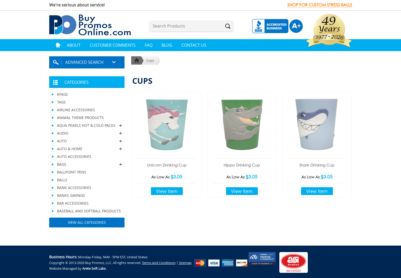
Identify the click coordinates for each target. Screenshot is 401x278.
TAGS (61, 102)
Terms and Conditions (159, 262)
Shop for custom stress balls (319, 5)
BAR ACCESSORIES (73, 203)
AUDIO (87, 133)
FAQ (148, 45)
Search (227, 26)
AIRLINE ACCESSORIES (76, 109)
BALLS (62, 179)
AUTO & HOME (87, 149)
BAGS (87, 164)
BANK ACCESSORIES (74, 187)
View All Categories (87, 222)
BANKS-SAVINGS (71, 195)
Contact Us (193, 45)
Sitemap (185, 262)
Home (58, 45)
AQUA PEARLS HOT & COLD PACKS (87, 125)
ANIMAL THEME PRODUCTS (80, 117)
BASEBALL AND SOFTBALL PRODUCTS (89, 210)
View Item (167, 191)
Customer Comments (113, 45)
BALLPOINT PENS (71, 172)
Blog (167, 45)
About (74, 45)
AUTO (87, 141)
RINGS (62, 94)
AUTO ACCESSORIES (74, 156)
